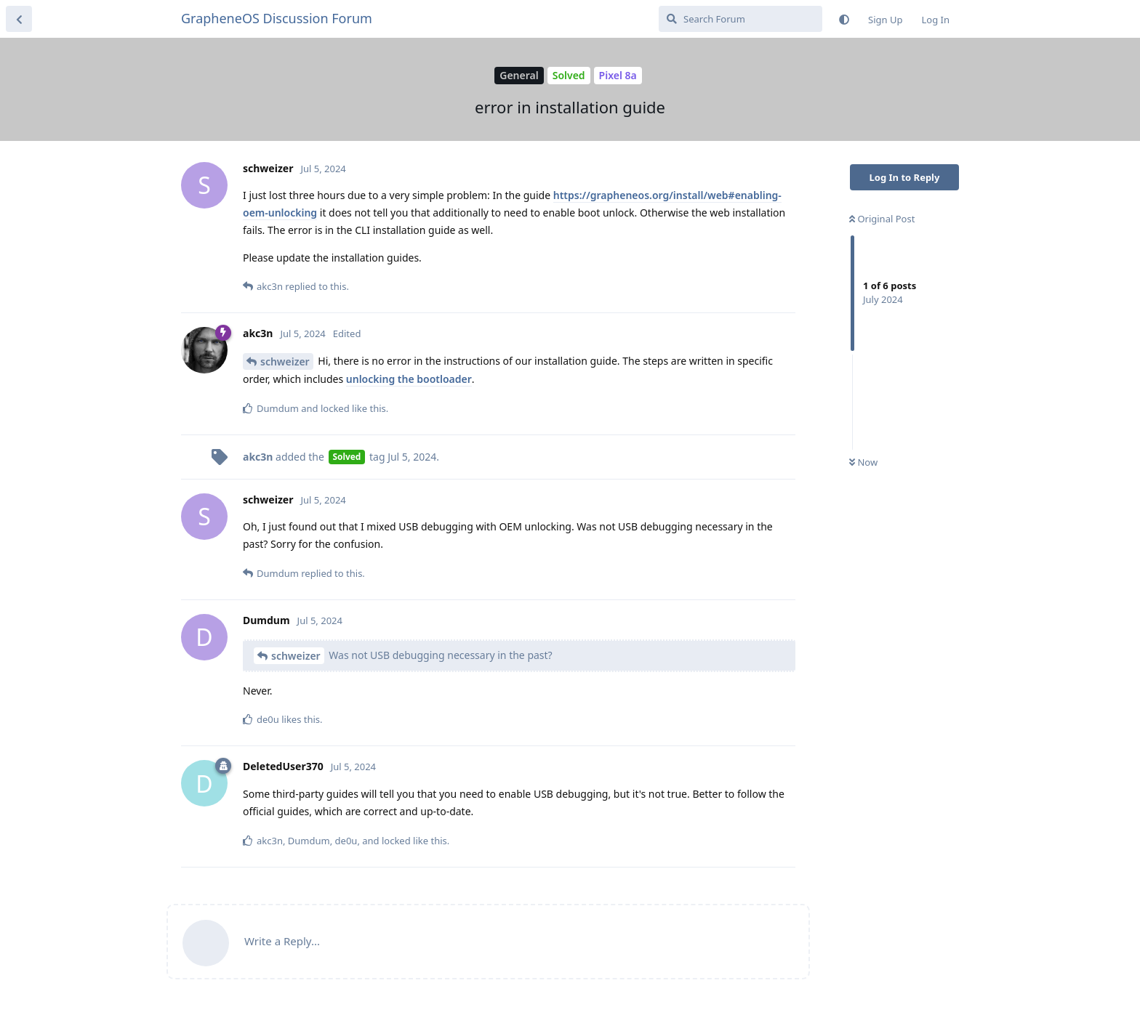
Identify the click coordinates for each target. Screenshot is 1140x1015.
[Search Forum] (740, 19)
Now (863, 462)
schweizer (285, 361)
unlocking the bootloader (409, 379)
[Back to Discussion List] (19, 19)
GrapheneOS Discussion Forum (276, 18)
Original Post (882, 218)
